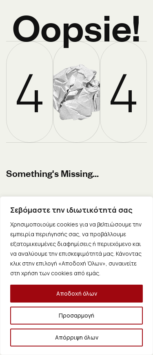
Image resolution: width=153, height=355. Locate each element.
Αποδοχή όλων (76, 293)
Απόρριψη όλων (76, 337)
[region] (76, 275)
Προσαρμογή (76, 315)
